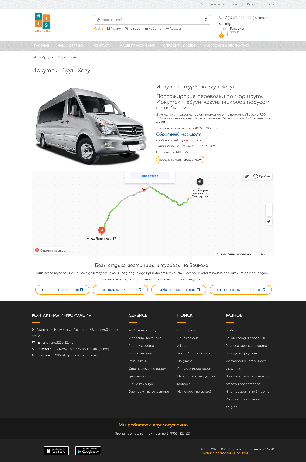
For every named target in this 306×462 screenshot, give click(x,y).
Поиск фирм (186, 330)
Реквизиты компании (242, 399)
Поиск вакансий (189, 338)
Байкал (231, 330)
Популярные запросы (194, 368)
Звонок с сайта (141, 345)
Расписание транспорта (246, 345)
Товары (133, 28)
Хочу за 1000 (235, 407)
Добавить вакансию (145, 338)
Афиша (173, 28)
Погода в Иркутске (241, 353)
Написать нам (140, 353)
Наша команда (141, 384)
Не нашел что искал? (194, 391)
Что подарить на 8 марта (248, 391)
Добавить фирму (142, 330)
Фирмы (114, 28)
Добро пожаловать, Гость (220, 4)
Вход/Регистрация (260, 4)
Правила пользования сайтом (225, 453)
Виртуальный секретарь (149, 391)
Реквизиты (137, 361)
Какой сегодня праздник (245, 338)
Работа (153, 28)
